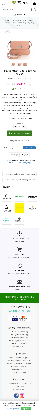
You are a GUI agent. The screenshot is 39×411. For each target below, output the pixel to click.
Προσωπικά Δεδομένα (19, 369)
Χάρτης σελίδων (19, 343)
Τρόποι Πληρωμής (19, 335)
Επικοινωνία (20, 346)
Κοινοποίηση (29, 148)
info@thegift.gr (19, 389)
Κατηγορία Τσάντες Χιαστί (19, 141)
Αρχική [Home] (7, 20)
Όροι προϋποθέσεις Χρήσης (19, 357)
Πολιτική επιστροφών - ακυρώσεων (19, 363)
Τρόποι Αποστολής (19, 338)
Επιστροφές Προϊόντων (19, 340)
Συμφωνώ (26, 409)
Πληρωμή (25, 155)
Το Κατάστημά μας (19, 332)
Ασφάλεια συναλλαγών (19, 366)
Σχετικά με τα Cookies (19, 372)
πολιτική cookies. (13, 409)
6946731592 (19, 289)
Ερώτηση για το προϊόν (12, 148)
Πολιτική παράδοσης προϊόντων (19, 360)
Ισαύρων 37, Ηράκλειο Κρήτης (20, 163)
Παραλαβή (14, 155)
